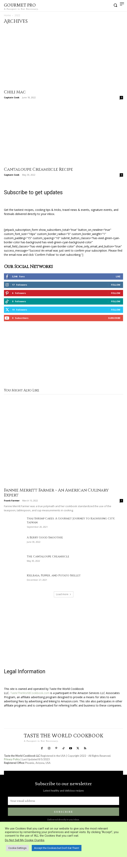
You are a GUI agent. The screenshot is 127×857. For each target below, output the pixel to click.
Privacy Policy (12, 759)
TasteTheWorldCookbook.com (29, 693)
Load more (63, 594)
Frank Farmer (12, 500)
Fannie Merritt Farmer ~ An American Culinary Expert (56, 493)
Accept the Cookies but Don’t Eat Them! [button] (56, 848)
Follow (115, 284)
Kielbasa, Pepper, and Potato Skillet (54, 575)
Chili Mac (15, 92)
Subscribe (114, 317)
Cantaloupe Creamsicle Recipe (38, 169)
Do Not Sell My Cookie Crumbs (24, 840)
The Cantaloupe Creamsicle (48, 556)
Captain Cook (11, 97)
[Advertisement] (63, 355)
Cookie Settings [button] (17, 848)
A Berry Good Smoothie (45, 537)
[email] (63, 801)
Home (7, 15)
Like (118, 276)
